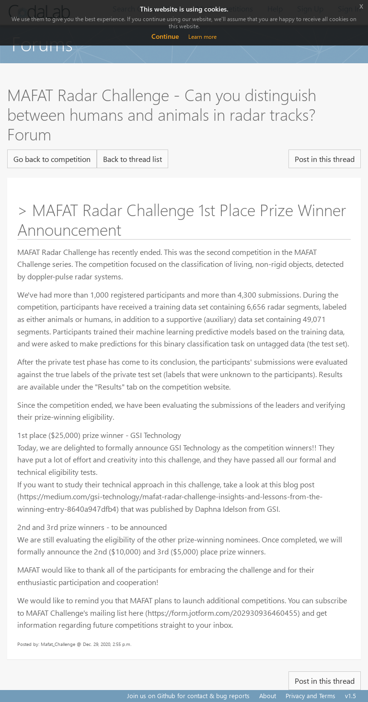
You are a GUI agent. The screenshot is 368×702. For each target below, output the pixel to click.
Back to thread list (132, 159)
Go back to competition (52, 159)
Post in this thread (325, 159)
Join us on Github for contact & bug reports (188, 695)
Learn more (202, 36)
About (267, 695)
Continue (165, 36)
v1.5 (350, 695)
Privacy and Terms (310, 695)
